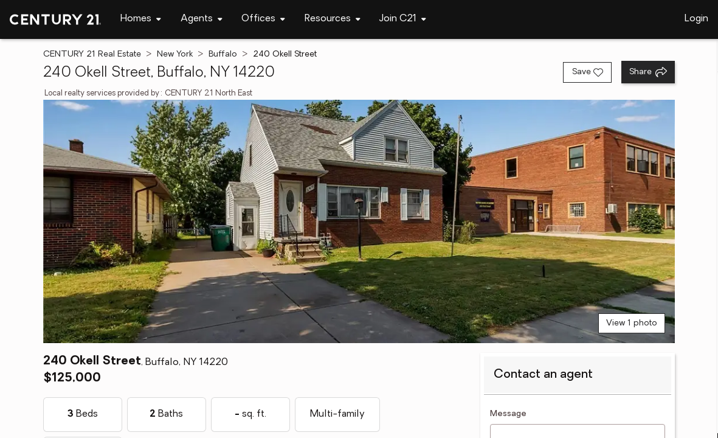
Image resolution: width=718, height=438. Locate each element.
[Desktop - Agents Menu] (202, 19)
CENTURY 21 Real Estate (92, 54)
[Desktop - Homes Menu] (140, 19)
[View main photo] (359, 221)
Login (696, 19)
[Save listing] (587, 72)
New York (175, 54)
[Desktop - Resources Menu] (333, 19)
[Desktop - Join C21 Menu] (402, 19)
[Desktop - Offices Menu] (263, 19)
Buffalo (223, 54)
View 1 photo (631, 323)
